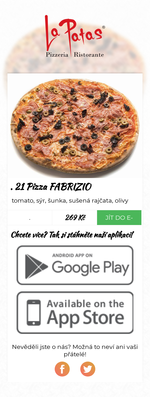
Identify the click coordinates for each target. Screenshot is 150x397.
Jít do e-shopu (119, 219)
